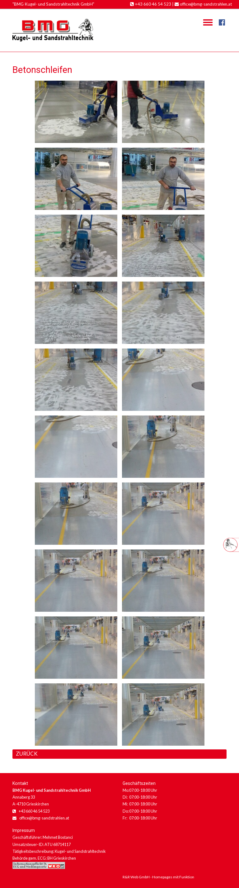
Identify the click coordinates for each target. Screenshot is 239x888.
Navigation (208, 22)
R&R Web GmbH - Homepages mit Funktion (158, 877)
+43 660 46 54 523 (150, 4)
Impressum (23, 830)
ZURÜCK (27, 753)
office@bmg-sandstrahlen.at (203, 4)
